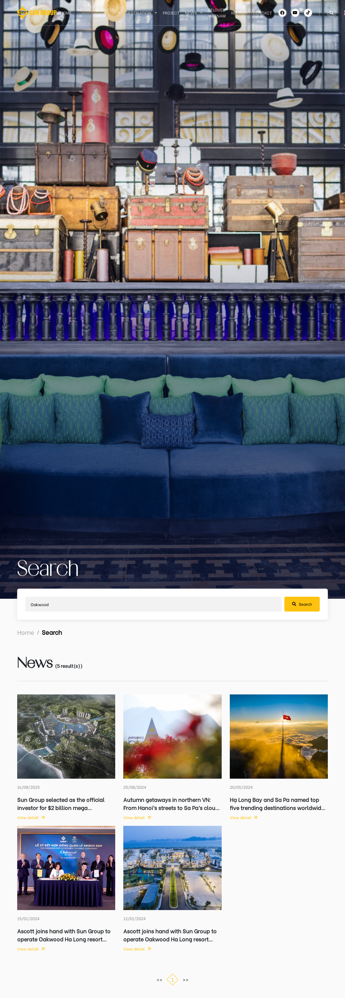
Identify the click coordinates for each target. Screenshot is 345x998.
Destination (138, 12)
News (191, 12)
